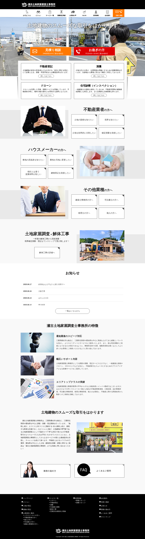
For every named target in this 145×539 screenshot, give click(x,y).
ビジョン (38, 13)
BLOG (84, 13)
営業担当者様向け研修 (58, 511)
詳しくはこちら (46, 76)
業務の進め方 (105, 509)
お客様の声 (73, 13)
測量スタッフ (80, 502)
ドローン (53, 500)
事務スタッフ (80, 500)
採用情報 (96, 13)
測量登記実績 (61, 13)
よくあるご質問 (106, 513)
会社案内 (107, 13)
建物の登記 (27, 509)
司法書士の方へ (29, 522)
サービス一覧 (50, 13)
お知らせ (104, 506)
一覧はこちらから (72, 311)
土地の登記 (27, 506)
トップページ (28, 498)
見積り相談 (119, 13)
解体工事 (53, 509)
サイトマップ (105, 517)
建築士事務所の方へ (31, 524)
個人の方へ (28, 520)
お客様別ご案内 (28, 513)
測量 (51, 505)
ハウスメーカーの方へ (32, 515)
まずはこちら (27, 13)
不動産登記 (54, 502)
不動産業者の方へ (30, 517)
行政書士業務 (55, 507)
